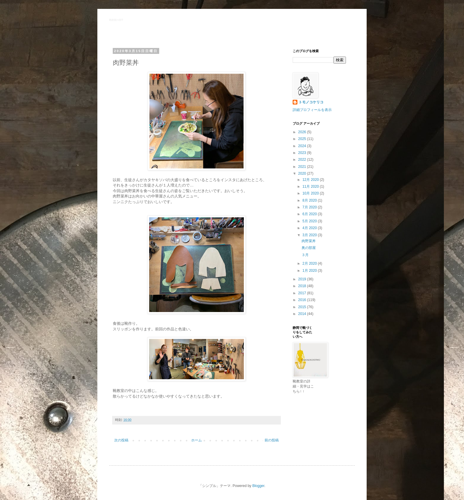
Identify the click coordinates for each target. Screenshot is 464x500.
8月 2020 (310, 200)
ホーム (196, 440)
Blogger (258, 486)
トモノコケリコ (311, 102)
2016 (302, 300)
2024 (302, 146)
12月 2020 (311, 180)
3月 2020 (310, 235)
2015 (302, 307)
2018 (302, 286)
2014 (302, 314)
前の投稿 (272, 440)
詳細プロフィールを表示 (312, 110)
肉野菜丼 (309, 241)
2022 (302, 159)
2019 (302, 279)
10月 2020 (311, 193)
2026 (302, 132)
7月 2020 (310, 207)
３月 (305, 255)
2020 (302, 173)
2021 (302, 167)
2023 (302, 153)
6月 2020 (310, 214)
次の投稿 (121, 440)
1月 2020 (310, 271)
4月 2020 (310, 228)
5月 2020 (310, 221)
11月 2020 (311, 186)
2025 (302, 139)
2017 (302, 293)
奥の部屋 (309, 248)
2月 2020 (310, 263)
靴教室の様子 (116, 20)
